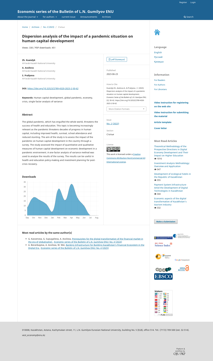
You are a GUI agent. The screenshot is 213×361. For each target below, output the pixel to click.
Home (25, 27)
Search (188, 16)
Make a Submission (165, 221)
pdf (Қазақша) (118, 59)
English (158, 52)
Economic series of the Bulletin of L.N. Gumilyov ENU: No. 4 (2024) (88, 241)
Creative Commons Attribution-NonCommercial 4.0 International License (126, 158)
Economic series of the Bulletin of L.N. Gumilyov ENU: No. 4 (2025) (75, 248)
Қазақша (159, 61)
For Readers (159, 80)
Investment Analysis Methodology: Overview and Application (172, 165)
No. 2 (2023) (48, 27)
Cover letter (160, 128)
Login (193, 2)
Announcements (88, 16)
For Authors (159, 84)
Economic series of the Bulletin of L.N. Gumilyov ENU (66, 11)
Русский (158, 57)
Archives (106, 16)
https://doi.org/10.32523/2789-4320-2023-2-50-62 (52, 88)
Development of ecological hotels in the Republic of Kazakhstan (172, 175)
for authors (49, 16)
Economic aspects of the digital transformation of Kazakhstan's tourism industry (170, 201)
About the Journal (27, 16)
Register (183, 2)
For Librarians (160, 89)
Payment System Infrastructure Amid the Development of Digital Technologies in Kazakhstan (171, 187)
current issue (68, 16)
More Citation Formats (119, 109)
